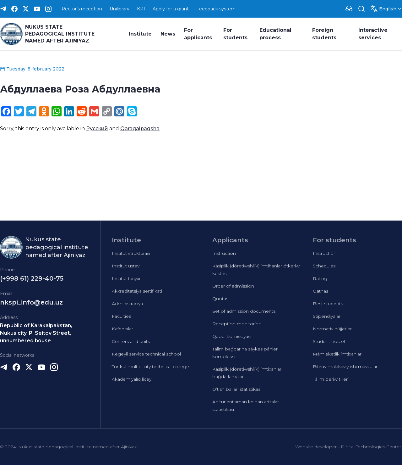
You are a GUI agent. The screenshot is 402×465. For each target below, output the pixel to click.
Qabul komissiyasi (231, 336)
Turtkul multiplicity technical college (150, 366)
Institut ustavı (126, 266)
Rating (320, 278)
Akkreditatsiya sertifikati (137, 291)
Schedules (324, 266)
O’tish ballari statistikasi (236, 389)
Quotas (220, 298)
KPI (141, 9)
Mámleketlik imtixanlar (337, 354)
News (167, 34)
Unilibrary (119, 9)
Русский (97, 129)
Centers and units (131, 341)
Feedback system (216, 9)
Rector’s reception (82, 9)
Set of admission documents (243, 311)
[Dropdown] (349, 9)
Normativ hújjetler (332, 329)
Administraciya (127, 303)
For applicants (198, 34)
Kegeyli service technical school (146, 354)
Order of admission (233, 286)
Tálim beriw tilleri (331, 379)
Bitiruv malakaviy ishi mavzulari (345, 366)
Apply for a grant (171, 9)
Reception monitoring (237, 324)
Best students (328, 303)
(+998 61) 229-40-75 (31, 278)
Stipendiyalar (326, 316)
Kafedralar (122, 329)
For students (235, 34)
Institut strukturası (131, 253)
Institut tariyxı (126, 278)
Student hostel (329, 341)
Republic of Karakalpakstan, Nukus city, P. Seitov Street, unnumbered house (36, 333)
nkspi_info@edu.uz (31, 302)
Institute (140, 34)
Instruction (224, 253)
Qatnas (320, 291)
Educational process (275, 34)
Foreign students (324, 34)
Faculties (121, 316)
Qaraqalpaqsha (140, 129)
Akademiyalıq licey (131, 379)
